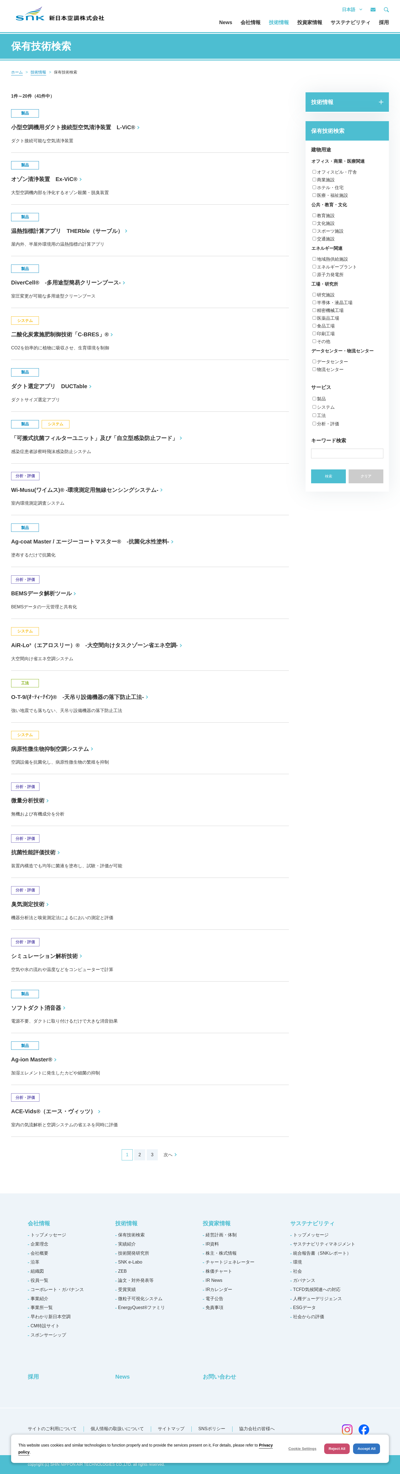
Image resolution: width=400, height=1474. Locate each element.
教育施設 (326, 215)
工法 (321, 415)
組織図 (37, 1271)
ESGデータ (304, 1307)
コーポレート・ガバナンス (57, 1289)
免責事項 (214, 1307)
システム (326, 407)
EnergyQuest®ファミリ (141, 1307)
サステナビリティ (351, 22)
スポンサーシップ (48, 1335)
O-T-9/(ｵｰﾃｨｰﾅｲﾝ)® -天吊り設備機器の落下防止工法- (77, 697)
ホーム (17, 72)
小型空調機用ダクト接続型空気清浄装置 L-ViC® (73, 127)
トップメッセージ (48, 1234)
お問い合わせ (219, 1377)
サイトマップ (171, 1428)
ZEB (122, 1271)
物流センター (330, 369)
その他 (323, 341)
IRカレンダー (219, 1289)
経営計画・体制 (221, 1234)
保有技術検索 (131, 1234)
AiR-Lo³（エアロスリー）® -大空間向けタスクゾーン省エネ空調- (94, 645)
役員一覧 (39, 1280)
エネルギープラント (337, 267)
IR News (214, 1280)
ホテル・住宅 (330, 187)
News (225, 22)
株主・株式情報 (221, 1253)
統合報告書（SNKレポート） (322, 1253)
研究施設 (326, 295)
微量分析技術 (27, 800)
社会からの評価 (308, 1316)
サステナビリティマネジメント (324, 1244)
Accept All (367, 1449)
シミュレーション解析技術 (44, 956)
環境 (297, 1262)
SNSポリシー (211, 1428)
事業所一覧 (42, 1307)
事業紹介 (39, 1298)
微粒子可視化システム (140, 1298)
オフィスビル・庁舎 (337, 172)
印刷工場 (326, 333)
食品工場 (326, 326)
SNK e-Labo (130, 1262)
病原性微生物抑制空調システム (50, 749)
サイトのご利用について (52, 1428)
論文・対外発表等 (136, 1280)
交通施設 (326, 239)
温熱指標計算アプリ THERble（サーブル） (67, 231)
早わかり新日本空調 (51, 1316)
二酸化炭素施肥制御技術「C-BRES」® (60, 334)
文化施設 (326, 223)
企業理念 (39, 1244)
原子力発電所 (330, 274)
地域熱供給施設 (332, 259)
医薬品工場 (328, 318)
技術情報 (279, 22)
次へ (168, 1154)
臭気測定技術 (27, 904)
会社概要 (39, 1253)
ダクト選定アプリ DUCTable (49, 386)
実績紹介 (127, 1244)
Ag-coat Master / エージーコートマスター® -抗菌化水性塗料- (90, 541)
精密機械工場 (330, 310)
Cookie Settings (302, 1449)
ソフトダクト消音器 (36, 1008)
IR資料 (212, 1244)
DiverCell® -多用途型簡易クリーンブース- (66, 282)
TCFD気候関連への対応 (317, 1289)
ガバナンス (304, 1280)
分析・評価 (328, 423)
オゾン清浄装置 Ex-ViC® (44, 179)
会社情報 (251, 22)
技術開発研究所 (133, 1253)
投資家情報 (309, 22)
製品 (321, 399)
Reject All (337, 1449)
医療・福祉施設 (332, 195)
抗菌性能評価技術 (33, 852)
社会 (297, 1271)
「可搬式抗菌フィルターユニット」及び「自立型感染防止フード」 (94, 438)
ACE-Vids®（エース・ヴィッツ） (53, 1111)
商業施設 (326, 179)
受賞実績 (127, 1289)
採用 (384, 22)
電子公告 (214, 1298)
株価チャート (219, 1271)
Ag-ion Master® (31, 1059)
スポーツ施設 (330, 231)
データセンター (332, 361)
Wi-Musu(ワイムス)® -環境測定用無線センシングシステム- (84, 490)
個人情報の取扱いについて (117, 1428)
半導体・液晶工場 (334, 302)
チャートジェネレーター (230, 1262)
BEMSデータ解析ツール (41, 593)
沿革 (35, 1262)
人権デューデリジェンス (317, 1298)
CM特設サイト (45, 1325)
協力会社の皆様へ (257, 1428)
